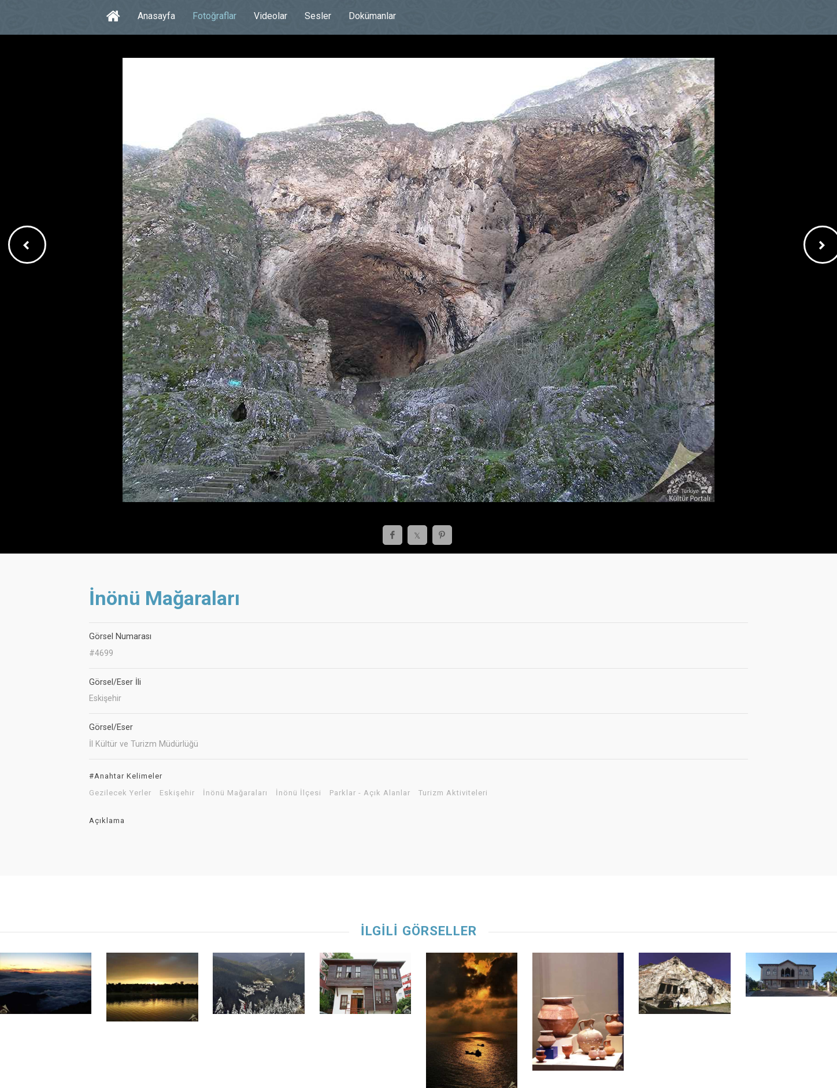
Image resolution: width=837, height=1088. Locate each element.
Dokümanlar (372, 15)
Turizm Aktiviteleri (453, 793)
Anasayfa (156, 15)
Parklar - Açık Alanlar (369, 793)
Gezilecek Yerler (120, 793)
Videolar (270, 15)
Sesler (318, 15)
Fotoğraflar (214, 15)
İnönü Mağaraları (235, 793)
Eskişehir (177, 793)
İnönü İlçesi (298, 793)
